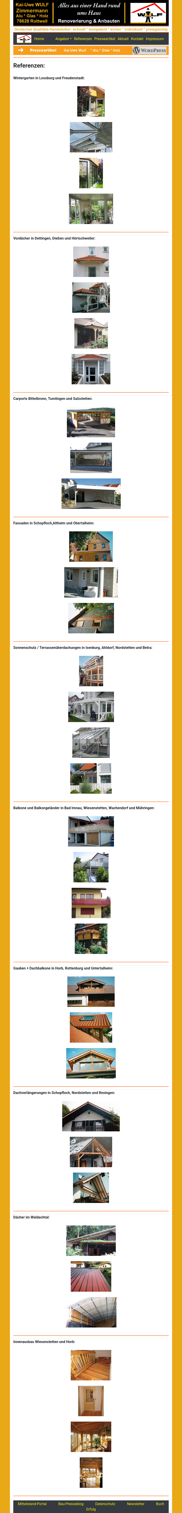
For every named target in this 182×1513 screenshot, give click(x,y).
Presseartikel (104, 39)
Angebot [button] (62, 39)
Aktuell (123, 39)
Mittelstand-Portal (32, 1504)
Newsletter (135, 1504)
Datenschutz (105, 1504)
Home (39, 39)
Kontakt (137, 39)
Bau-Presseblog (71, 1504)
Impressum (155, 39)
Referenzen (83, 39)
